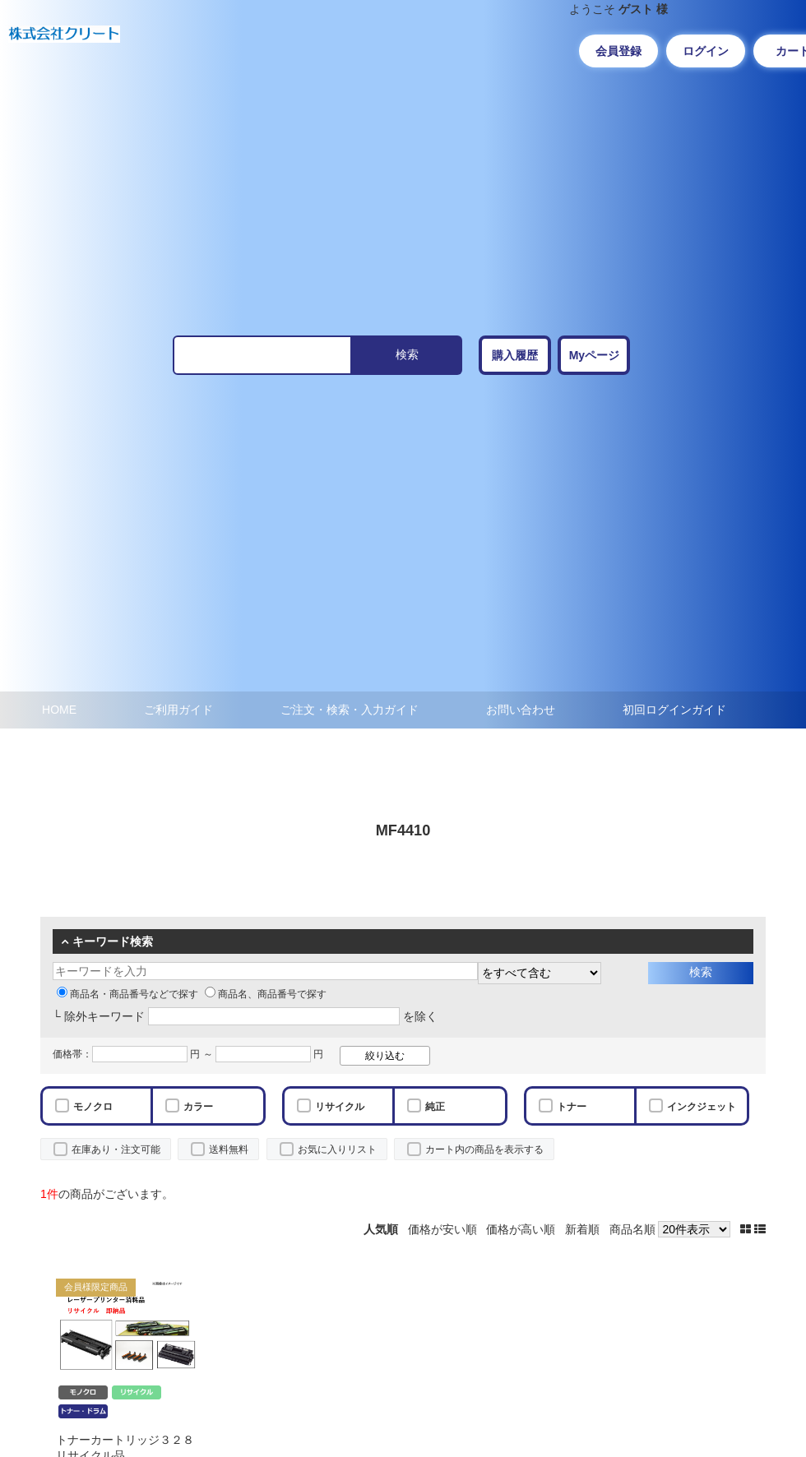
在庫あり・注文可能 (116, 1149)
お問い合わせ (520, 709)
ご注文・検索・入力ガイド (349, 709)
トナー (571, 1106)
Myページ (594, 355)
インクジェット (701, 1106)
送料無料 (228, 1149)
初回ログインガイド (674, 709)
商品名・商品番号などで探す (127, 994)
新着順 (582, 1229)
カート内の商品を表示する (484, 1149)
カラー (198, 1106)
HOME (59, 709)
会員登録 (618, 51)
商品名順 (632, 1229)
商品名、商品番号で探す (266, 994)
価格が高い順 (520, 1229)
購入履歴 (515, 355)
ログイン (706, 51)
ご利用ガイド (178, 709)
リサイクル (339, 1106)
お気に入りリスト (337, 1149)
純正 (435, 1106)
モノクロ (93, 1106)
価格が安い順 (442, 1229)
